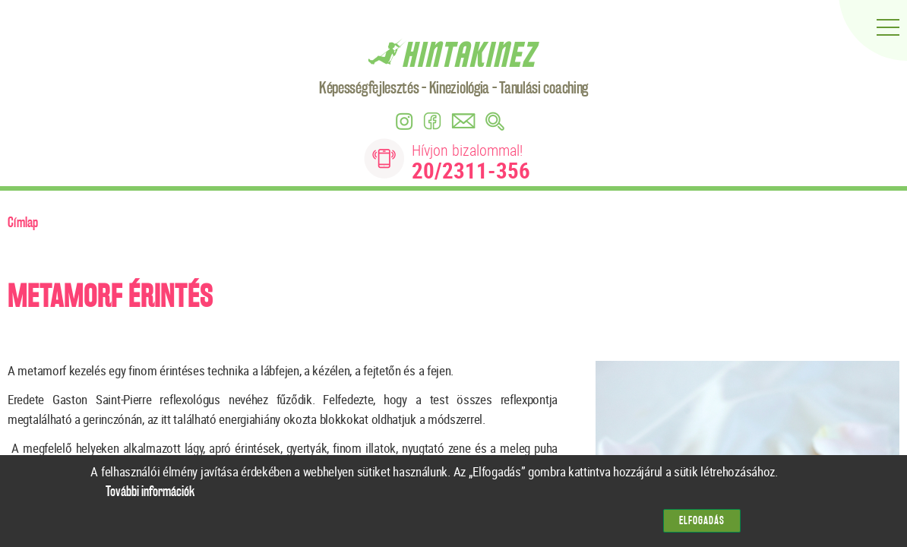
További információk (150, 497)
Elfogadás (702, 526)
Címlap (23, 222)
